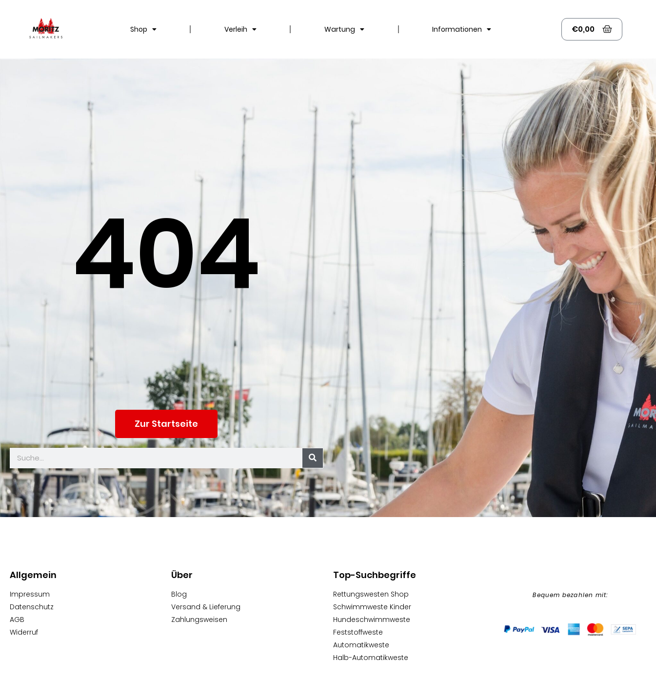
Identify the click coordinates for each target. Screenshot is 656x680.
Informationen (461, 29)
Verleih (240, 29)
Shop (143, 29)
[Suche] (312, 458)
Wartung (344, 29)
